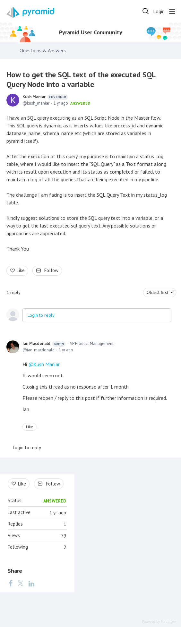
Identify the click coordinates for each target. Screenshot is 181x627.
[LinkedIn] (31, 583)
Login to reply (41, 315)
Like (21, 270)
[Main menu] (172, 11)
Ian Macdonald (44, 344)
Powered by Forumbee (159, 622)
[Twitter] (20, 583)
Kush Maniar (45, 97)
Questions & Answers (43, 50)
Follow (51, 270)
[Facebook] (10, 583)
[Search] (145, 11)
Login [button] (159, 11)
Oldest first (157, 292)
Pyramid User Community (90, 32)
